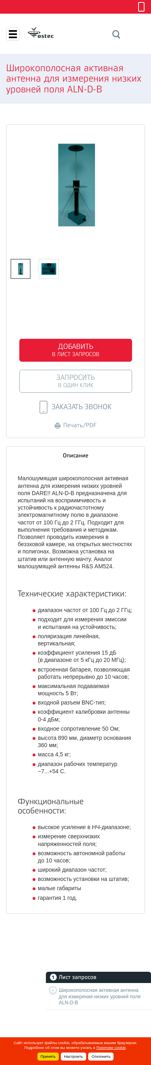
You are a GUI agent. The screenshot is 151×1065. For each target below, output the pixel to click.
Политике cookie (111, 1047)
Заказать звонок (75, 407)
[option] (75, 185)
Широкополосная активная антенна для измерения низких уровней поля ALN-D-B (100, 996)
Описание (75, 455)
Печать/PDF (76, 425)
